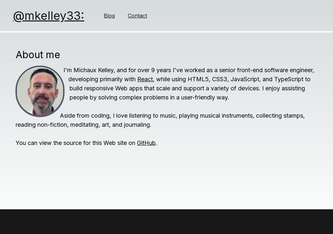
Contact (137, 15)
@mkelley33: (48, 15)
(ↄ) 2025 (145, 220)
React (145, 79)
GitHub (146, 142)
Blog (109, 15)
